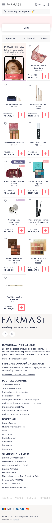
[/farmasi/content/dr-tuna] (7, 434)
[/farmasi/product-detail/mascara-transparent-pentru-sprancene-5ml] (38, 213)
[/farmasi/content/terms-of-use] (11, 388)
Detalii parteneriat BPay (13, 407)
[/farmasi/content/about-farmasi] (9, 423)
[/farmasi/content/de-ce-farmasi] (9, 438)
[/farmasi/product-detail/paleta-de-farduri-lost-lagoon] (38, 174)
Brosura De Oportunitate (13, 458)
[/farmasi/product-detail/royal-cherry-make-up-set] (14, 174)
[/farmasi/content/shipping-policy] (21, 403)
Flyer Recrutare (9, 472)
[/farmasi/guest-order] (18, 375)
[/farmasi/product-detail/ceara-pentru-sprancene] (14, 213)
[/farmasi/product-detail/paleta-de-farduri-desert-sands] (14, 251)
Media (5, 430)
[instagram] (12, 334)
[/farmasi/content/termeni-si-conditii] (11, 385)
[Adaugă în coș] (45, 76)
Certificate (7, 442)
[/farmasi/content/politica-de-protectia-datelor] (15, 414)
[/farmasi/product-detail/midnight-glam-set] (14, 96)
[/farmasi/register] (14, 359)
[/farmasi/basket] (44, 4)
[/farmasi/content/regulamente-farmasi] (12, 480)
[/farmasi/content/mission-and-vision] (13, 427)
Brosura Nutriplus (10, 469)
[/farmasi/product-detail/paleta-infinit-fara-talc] (14, 134)
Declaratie (7, 445)
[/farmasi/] (14, 4)
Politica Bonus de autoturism (15, 392)
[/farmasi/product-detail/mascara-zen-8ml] (38, 134)
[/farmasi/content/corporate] (7, 449)
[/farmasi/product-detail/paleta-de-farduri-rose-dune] (38, 58)
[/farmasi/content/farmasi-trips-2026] (11, 484)
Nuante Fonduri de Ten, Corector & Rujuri (21, 476)
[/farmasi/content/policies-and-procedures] (11, 396)
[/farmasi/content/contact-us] (15, 465)
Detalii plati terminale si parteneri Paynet (20, 399)
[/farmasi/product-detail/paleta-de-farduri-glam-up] (38, 251)
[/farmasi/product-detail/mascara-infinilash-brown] (38, 97)
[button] (14, 76)
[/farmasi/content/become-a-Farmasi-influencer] (14, 461)
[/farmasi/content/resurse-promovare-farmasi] (15, 487)
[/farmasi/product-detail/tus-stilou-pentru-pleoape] (14, 290)
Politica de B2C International (15, 410)
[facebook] (5, 334)
